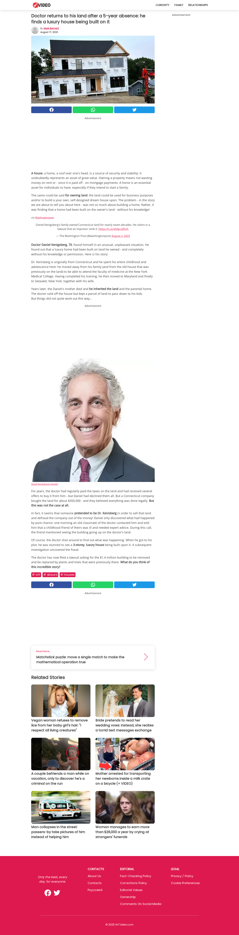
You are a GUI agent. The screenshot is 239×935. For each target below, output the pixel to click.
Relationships (198, 5)
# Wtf (36, 575)
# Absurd (50, 575)
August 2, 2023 (121, 236)
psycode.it (95, 890)
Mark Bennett (51, 28)
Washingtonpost (44, 217)
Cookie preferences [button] (185, 883)
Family (178, 5)
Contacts (95, 883)
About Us (94, 876)
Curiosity (162, 5)
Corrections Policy (133, 883)
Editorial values (131, 890)
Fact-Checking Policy (135, 876)
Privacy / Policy (182, 876)
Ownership (128, 897)
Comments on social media (140, 904)
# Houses (67, 575)
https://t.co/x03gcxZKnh (113, 229)
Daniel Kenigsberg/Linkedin (44, 484)
